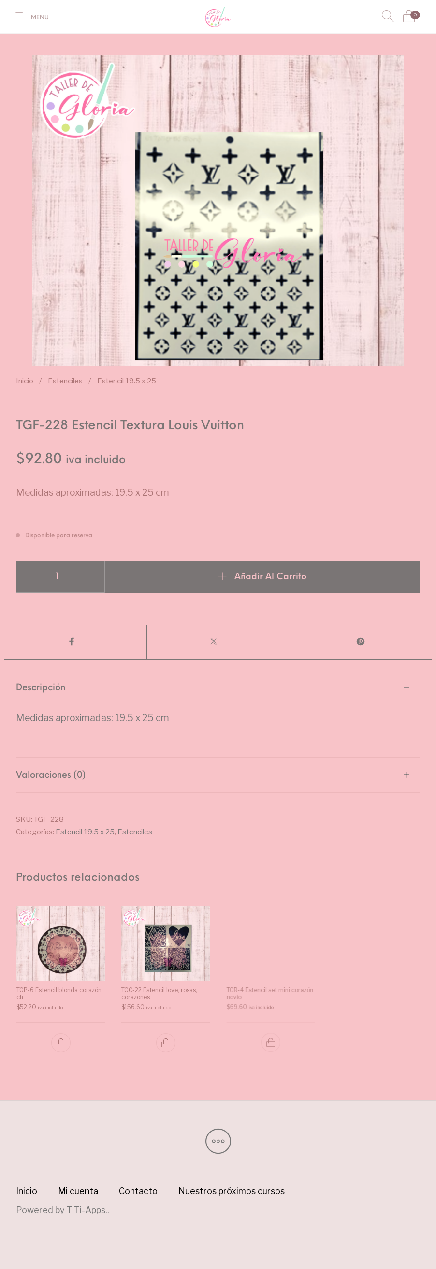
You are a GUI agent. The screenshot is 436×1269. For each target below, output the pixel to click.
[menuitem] (27, 1191)
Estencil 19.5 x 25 (126, 380)
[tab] (218, 714)
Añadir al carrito (270, 577)
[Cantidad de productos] (60, 577)
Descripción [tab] (40, 688)
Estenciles (65, 380)
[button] (60, 1042)
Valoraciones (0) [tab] (51, 775)
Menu (40, 18)
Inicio (24, 380)
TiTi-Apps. (86, 1210)
